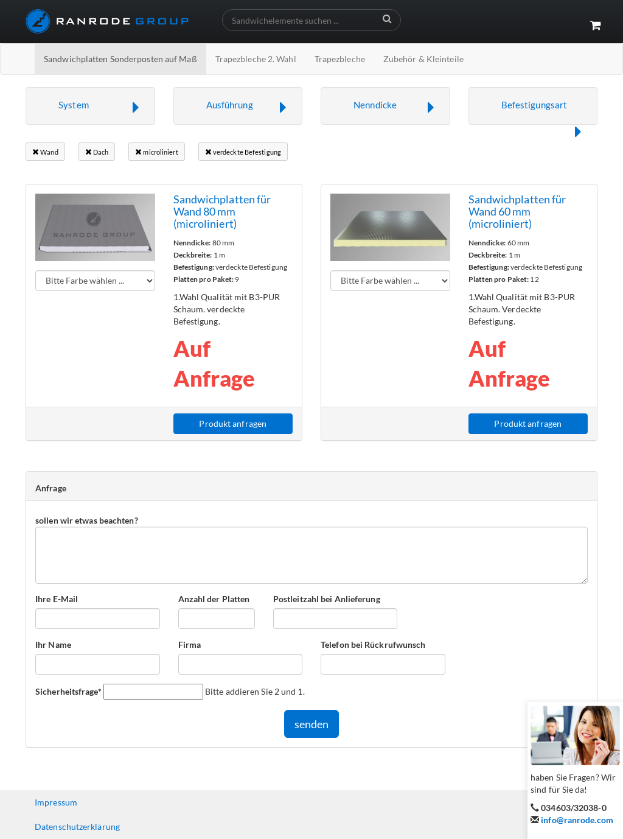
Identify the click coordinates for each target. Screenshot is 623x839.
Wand (45, 152)
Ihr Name (53, 644)
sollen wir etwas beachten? (86, 520)
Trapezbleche (340, 59)
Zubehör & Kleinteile (423, 59)
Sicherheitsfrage (68, 691)
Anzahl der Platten (214, 599)
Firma (189, 644)
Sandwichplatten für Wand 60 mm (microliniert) (517, 211)
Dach (97, 152)
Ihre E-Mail (56, 599)
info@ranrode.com (577, 820)
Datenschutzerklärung (77, 826)
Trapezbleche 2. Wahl (255, 59)
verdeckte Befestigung (243, 152)
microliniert (156, 152)
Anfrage (50, 488)
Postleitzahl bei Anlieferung (326, 599)
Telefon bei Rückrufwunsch (373, 644)
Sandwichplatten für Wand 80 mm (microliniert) (222, 211)
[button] (90, 106)
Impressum (56, 802)
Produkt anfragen (232, 423)
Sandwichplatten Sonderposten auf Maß (120, 59)
